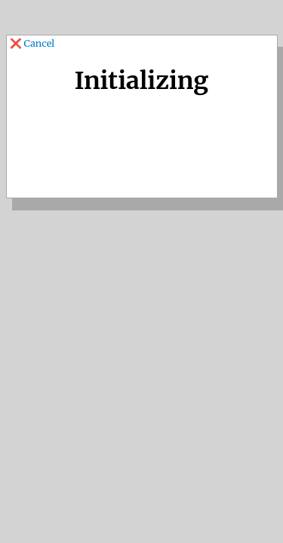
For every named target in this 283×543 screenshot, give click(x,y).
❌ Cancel (33, 43)
